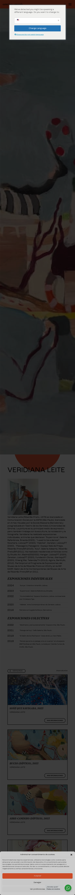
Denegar (37, 883)
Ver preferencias (37, 889)
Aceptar (37, 876)
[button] (71, 854)
